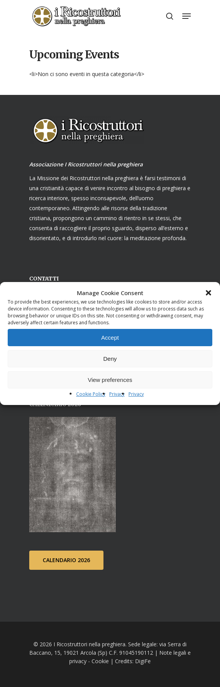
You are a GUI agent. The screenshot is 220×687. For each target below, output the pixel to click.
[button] (208, 293)
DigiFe (142, 661)
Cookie (100, 661)
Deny (110, 358)
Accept (110, 337)
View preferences (110, 380)
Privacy (117, 394)
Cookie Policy (90, 394)
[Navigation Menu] (186, 16)
